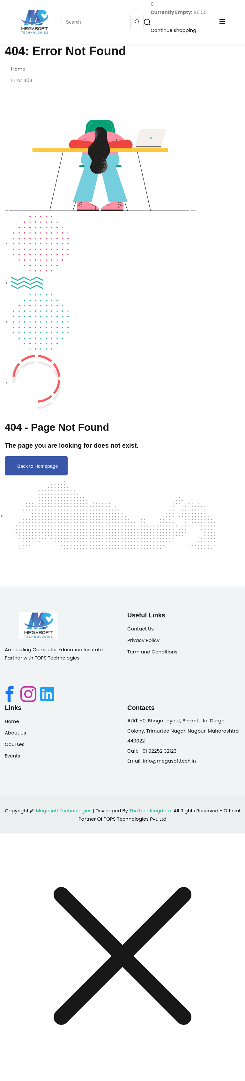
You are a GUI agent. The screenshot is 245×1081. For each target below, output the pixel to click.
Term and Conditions (152, 651)
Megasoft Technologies (64, 810)
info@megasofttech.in (169, 760)
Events (12, 755)
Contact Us (140, 628)
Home (18, 68)
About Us (15, 732)
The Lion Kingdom (150, 810)
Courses (14, 744)
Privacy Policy (143, 640)
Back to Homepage (36, 466)
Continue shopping (173, 30)
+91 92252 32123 (157, 751)
